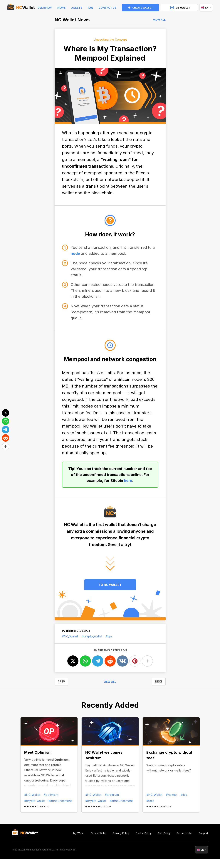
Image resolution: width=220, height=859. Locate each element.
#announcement (60, 801)
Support (203, 833)
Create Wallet (99, 833)
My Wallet (78, 833)
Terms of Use (184, 833)
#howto (171, 795)
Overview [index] (45, 7)
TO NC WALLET (110, 585)
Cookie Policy (143, 833)
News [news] (61, 7)
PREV (61, 681)
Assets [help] (76, 7)
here (128, 480)
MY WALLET (180, 7)
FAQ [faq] (90, 7)
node (75, 253)
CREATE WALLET (140, 7)
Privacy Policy (121, 833)
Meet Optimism (37, 752)
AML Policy (164, 833)
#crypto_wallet (92, 636)
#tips (109, 636)
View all (159, 19)
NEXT (158, 681)
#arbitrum (112, 795)
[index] (21, 7)
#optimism (51, 795)
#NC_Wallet (70, 636)
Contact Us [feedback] (107, 7)
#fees (150, 801)
